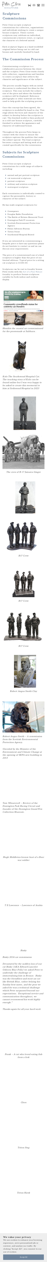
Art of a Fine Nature (32, 271)
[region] (23, 1247)
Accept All (23, 1257)
